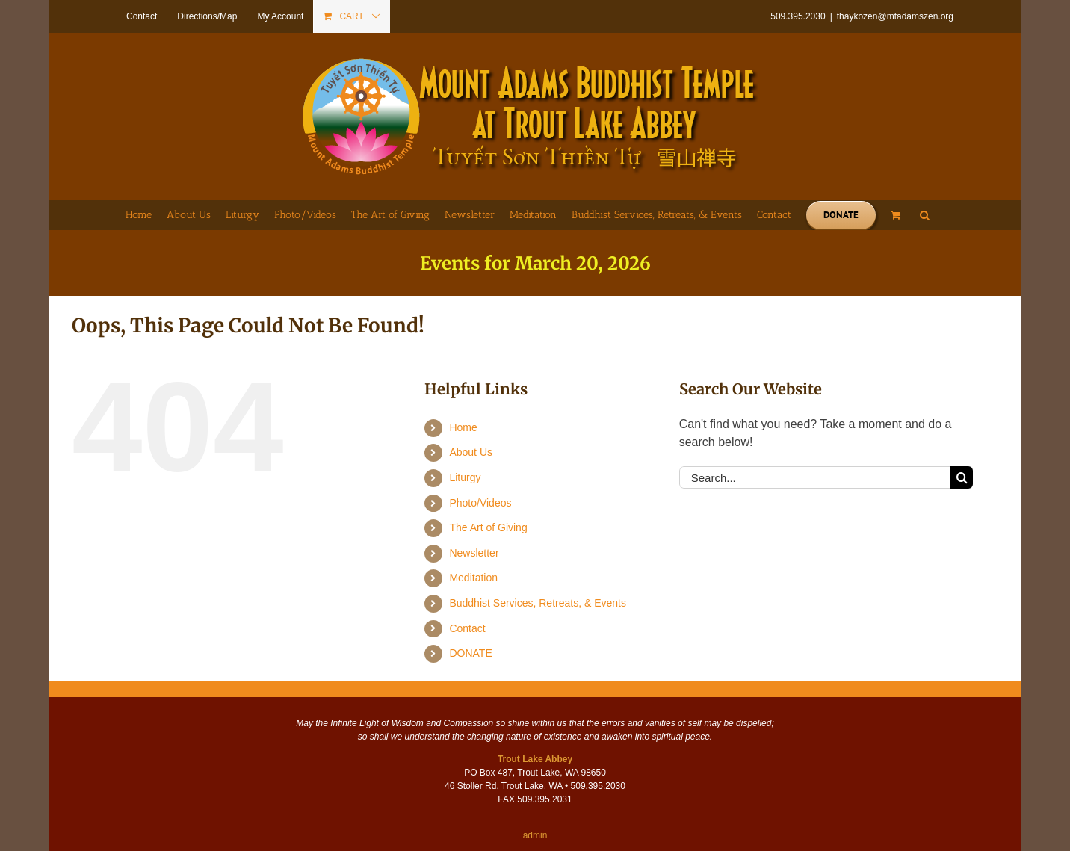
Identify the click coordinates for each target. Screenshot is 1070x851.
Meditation (473, 578)
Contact (467, 628)
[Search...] (814, 477)
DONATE (470, 653)
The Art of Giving (488, 527)
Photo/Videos (480, 503)
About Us (470, 452)
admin (535, 835)
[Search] (961, 477)
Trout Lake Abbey (535, 759)
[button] (925, 215)
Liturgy (464, 477)
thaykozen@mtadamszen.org (895, 16)
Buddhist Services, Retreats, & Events (537, 603)
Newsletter (473, 553)
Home (463, 427)
